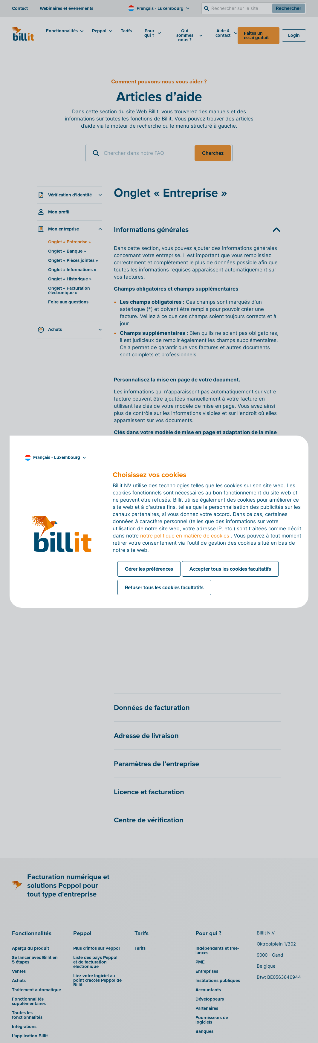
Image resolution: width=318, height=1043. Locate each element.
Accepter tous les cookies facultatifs (230, 568)
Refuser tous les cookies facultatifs (164, 587)
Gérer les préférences (149, 568)
